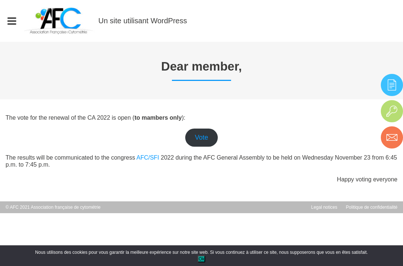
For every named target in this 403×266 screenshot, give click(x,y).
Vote (201, 137)
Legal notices (324, 207)
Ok (201, 259)
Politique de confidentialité (371, 207)
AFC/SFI (147, 157)
